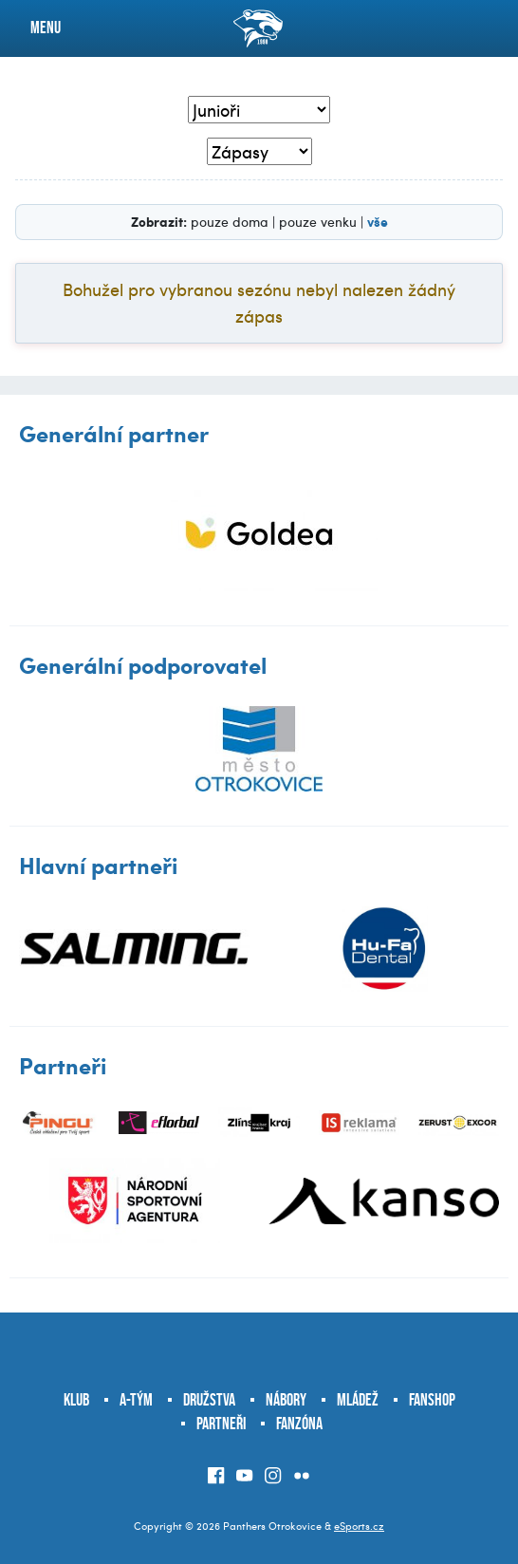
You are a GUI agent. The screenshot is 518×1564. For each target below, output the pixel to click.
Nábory (286, 1399)
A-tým (136, 1399)
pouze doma (229, 222)
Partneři (221, 1423)
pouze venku (318, 222)
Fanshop (432, 1399)
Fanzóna (299, 1423)
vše (377, 221)
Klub (76, 1399)
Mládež (358, 1399)
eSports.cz (359, 1525)
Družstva (209, 1399)
